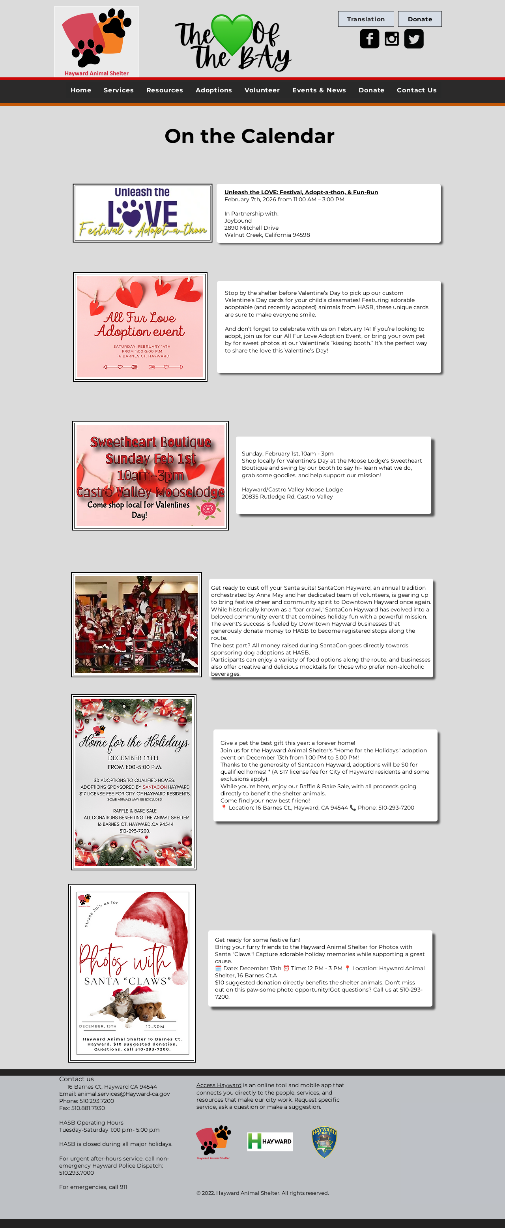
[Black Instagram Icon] (392, 39)
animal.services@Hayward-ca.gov (124, 1093)
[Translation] (366, 19)
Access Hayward (218, 1085)
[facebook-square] (370, 39)
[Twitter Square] (414, 39)
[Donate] (420, 19)
